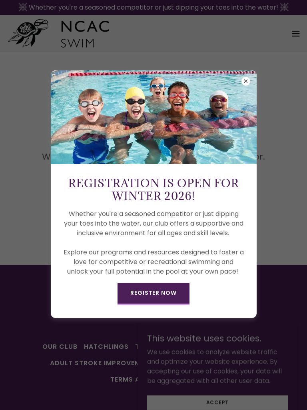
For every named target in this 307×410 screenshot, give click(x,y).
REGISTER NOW (153, 293)
